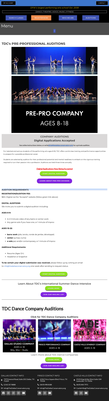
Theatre (47, 12)
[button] (54, 31)
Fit (67, 12)
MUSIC (62, 12)
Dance (39, 12)
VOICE (55, 12)
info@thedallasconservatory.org (60, 145)
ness (71, 12)
